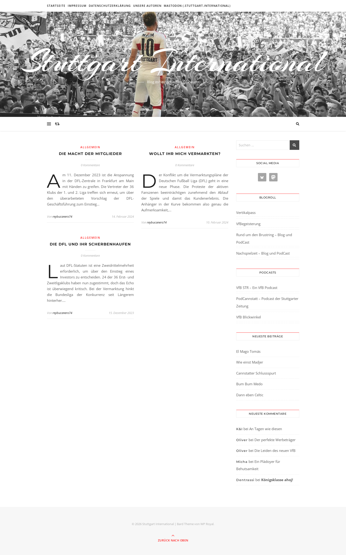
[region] (60, 515)
